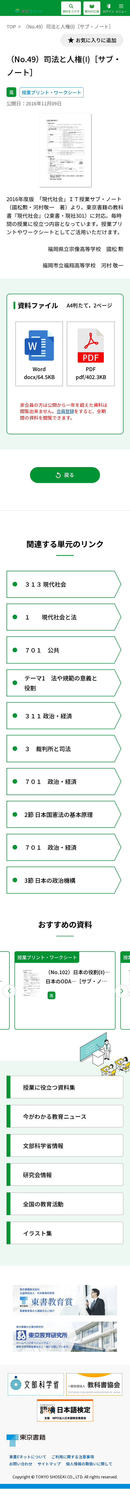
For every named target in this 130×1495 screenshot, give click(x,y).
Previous (9, 996)
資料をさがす (70, 9)
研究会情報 (37, 1180)
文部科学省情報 (43, 1151)
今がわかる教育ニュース (55, 1122)
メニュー (121, 9)
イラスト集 (37, 1239)
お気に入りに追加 (95, 40)
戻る (65, 475)
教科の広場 (92, 9)
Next (120, 996)
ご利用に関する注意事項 (72, 1463)
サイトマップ (49, 1470)
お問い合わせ (20, 1470)
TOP (11, 26)
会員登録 (66, 411)
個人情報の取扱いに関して (89, 1470)
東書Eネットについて (27, 1463)
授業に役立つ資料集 (49, 1093)
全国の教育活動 (43, 1210)
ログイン (108, 9)
